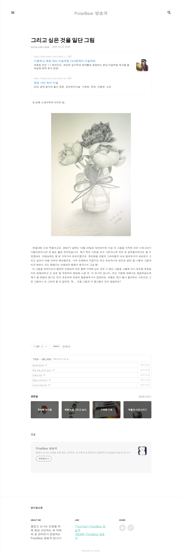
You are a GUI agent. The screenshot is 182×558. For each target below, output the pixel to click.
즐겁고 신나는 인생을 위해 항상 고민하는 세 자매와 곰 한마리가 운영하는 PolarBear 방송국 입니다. (83, 452)
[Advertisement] (91, 318)
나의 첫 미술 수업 (40, 385)
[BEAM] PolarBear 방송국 (90, 536)
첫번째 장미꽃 (38, 365)
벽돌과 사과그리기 (40, 380)
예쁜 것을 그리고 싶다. (42, 370)
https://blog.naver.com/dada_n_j (50, 56)
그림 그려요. (46, 359)
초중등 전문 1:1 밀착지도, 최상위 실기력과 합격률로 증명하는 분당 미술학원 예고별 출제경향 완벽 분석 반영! (81, 66)
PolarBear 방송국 (46, 448)
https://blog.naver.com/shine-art (50, 78)
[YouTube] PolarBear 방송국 (90, 528)
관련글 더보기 (144, 396)
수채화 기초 (37, 375)
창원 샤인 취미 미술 (46, 83)
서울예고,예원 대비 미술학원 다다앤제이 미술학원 (65, 61)
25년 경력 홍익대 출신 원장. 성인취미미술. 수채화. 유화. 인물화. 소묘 (72, 87)
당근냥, (36, 359)
